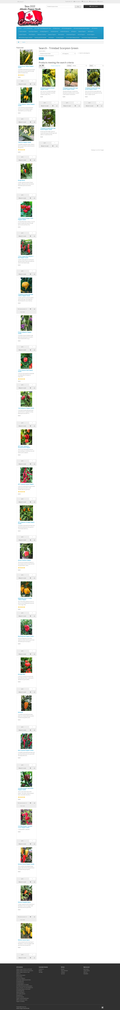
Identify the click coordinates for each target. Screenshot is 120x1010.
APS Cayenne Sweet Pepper (26, 484)
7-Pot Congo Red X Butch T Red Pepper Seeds (26, 257)
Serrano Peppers (91, 34)
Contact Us (41, 969)
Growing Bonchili (20, 981)
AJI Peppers (73, 31)
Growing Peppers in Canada (22, 984)
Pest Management (20, 990)
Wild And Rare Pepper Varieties (25, 37)
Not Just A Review (20, 996)
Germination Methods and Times (23, 980)
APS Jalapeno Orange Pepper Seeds (26, 522)
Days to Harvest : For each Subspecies (24, 987)
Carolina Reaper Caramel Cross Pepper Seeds (25, 826)
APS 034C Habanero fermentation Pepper (24, 446)
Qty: (22, 81)
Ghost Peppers (32, 34)
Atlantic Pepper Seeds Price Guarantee (24, 970)
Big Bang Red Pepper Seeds (26, 636)
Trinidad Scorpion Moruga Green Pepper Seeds (92, 88)
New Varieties (61, 34)
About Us (18, 973)
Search (23, 42)
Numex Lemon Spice (24, 940)
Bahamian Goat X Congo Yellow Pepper (25, 598)
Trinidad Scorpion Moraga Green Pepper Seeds (70, 88)
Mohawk (20, 712)
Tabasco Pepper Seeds (24, 142)
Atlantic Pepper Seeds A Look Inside (24, 969)
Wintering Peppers (20, 992)
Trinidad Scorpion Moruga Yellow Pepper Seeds (25, 295)
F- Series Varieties (22, 31)
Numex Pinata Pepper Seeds (26, 864)
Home (20, 28)
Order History (87, 970)
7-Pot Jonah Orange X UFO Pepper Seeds (25, 218)
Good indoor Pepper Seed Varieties (89, 37)
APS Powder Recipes (20, 993)
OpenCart (24, 1007)
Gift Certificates (64, 970)
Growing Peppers (20, 983)
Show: (91, 65)
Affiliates (63, 972)
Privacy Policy (19, 976)
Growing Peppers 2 (44, 31)
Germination (51, 37)
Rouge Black (21, 180)
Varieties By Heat (54, 31)
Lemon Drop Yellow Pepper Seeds (26, 66)
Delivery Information (20, 975)
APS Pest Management (66, 28)
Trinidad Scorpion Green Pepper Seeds (47, 88)
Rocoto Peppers (81, 34)
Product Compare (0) (55, 65)
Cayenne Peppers (22, 34)
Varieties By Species (64, 31)
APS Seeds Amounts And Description (82, 28)
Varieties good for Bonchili (40, 37)
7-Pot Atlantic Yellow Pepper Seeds (26, 104)
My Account (86, 969)
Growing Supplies (60, 37)
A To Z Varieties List (28, 28)
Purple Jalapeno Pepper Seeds (24, 332)
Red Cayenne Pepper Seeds (26, 750)
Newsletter (86, 973)
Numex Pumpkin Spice (24, 902)
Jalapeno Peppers (52, 34)
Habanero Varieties (42, 34)
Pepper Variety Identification (22, 998)
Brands (62, 969)
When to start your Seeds (21, 1000)
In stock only (42, 67)
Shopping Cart (19, 995)
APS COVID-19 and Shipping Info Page (43, 28)
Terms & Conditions (20, 978)
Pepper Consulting (20, 1001)
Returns (40, 970)
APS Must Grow (56, 28)
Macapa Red (21, 674)
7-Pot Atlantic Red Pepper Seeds (25, 370)
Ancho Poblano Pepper (24, 560)
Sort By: (69, 65)
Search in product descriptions (46, 55)
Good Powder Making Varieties (72, 37)
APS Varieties (94, 28)
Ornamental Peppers (71, 34)
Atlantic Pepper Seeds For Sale (23, 972)
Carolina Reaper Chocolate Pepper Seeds (25, 789)
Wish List (85, 972)
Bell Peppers (91, 31)
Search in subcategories (84, 53)
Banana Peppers (82, 31)
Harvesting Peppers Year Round (23, 989)
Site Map (40, 972)
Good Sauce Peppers (33, 31)
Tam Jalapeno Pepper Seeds (26, 408)
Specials (63, 973)
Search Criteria (42, 51)
